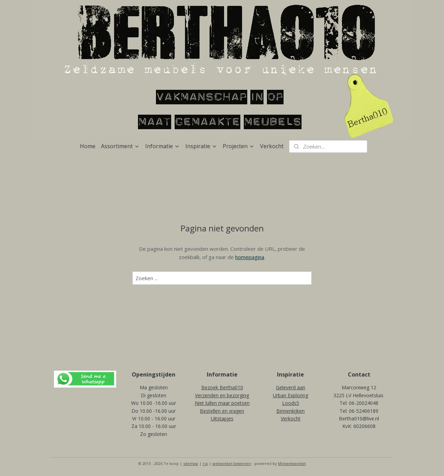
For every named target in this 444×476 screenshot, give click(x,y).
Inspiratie (201, 146)
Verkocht (272, 146)
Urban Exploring (290, 395)
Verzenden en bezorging (222, 395)
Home (87, 146)
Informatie (162, 146)
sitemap (190, 463)
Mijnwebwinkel (292, 463)
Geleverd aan (290, 387)
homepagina (249, 257)
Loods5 (290, 403)
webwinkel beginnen (231, 463)
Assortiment (120, 146)
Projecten (239, 146)
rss (205, 463)
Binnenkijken (290, 411)
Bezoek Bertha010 (222, 387)
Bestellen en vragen (222, 411)
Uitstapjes (222, 418)
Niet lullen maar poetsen (222, 403)
